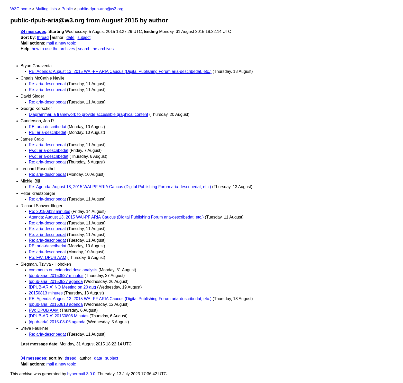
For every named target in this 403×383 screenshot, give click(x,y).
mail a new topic (61, 43)
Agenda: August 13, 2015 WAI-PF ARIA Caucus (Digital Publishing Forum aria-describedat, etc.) (116, 217)
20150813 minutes (46, 293)
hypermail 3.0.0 (81, 374)
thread (43, 37)
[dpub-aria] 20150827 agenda (56, 281)
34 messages (33, 31)
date (70, 37)
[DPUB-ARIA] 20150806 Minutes (58, 316)
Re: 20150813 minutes (49, 211)
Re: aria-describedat (47, 84)
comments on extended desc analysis (63, 270)
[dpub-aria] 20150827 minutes (56, 275)
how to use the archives (53, 49)
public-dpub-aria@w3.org (100, 9)
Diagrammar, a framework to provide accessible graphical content (88, 114)
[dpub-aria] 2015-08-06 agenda (57, 322)
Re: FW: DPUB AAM (47, 257)
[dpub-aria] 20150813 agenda (56, 304)
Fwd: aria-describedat (48, 150)
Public (67, 9)
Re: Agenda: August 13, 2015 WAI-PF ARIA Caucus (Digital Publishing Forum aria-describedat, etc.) (120, 187)
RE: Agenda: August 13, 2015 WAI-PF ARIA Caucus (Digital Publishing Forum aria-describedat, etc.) (120, 71)
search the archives (96, 49)
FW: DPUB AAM (44, 310)
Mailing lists (46, 9)
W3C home (20, 9)
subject (83, 37)
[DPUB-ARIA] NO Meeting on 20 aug (62, 287)
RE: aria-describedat (47, 127)
